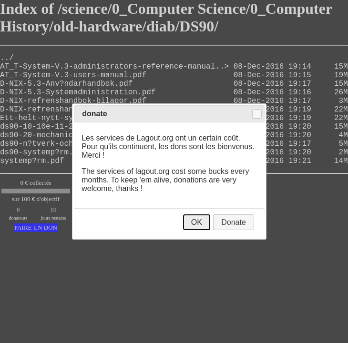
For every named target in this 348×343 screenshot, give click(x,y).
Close (257, 114)
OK (196, 222)
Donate (233, 222)
